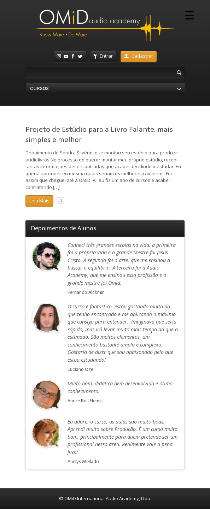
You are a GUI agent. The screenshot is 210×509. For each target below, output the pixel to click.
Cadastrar (138, 56)
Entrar (103, 56)
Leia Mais (39, 200)
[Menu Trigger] (189, 15)
